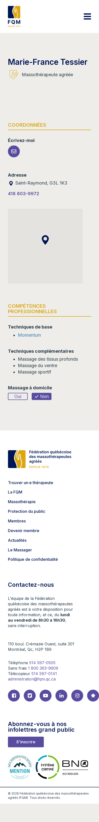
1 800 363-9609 (43, 668)
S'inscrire (25, 741)
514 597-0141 (44, 673)
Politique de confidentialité (33, 559)
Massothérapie (22, 501)
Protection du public (26, 511)
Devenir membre (23, 530)
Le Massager (20, 549)
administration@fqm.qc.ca (32, 679)
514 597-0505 (42, 662)
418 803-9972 (23, 193)
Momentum (29, 335)
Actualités (17, 540)
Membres (17, 520)
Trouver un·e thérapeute (30, 482)
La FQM (15, 492)
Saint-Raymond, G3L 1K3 (37, 183)
